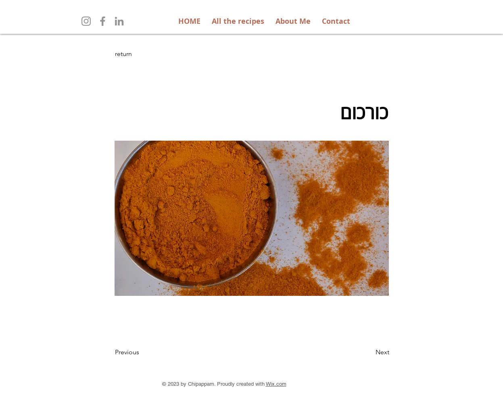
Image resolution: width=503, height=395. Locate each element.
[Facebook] (102, 21)
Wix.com (276, 384)
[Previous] (141, 352)
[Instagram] (86, 21)
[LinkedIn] (119, 21)
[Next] (369, 352)
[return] (141, 54)
